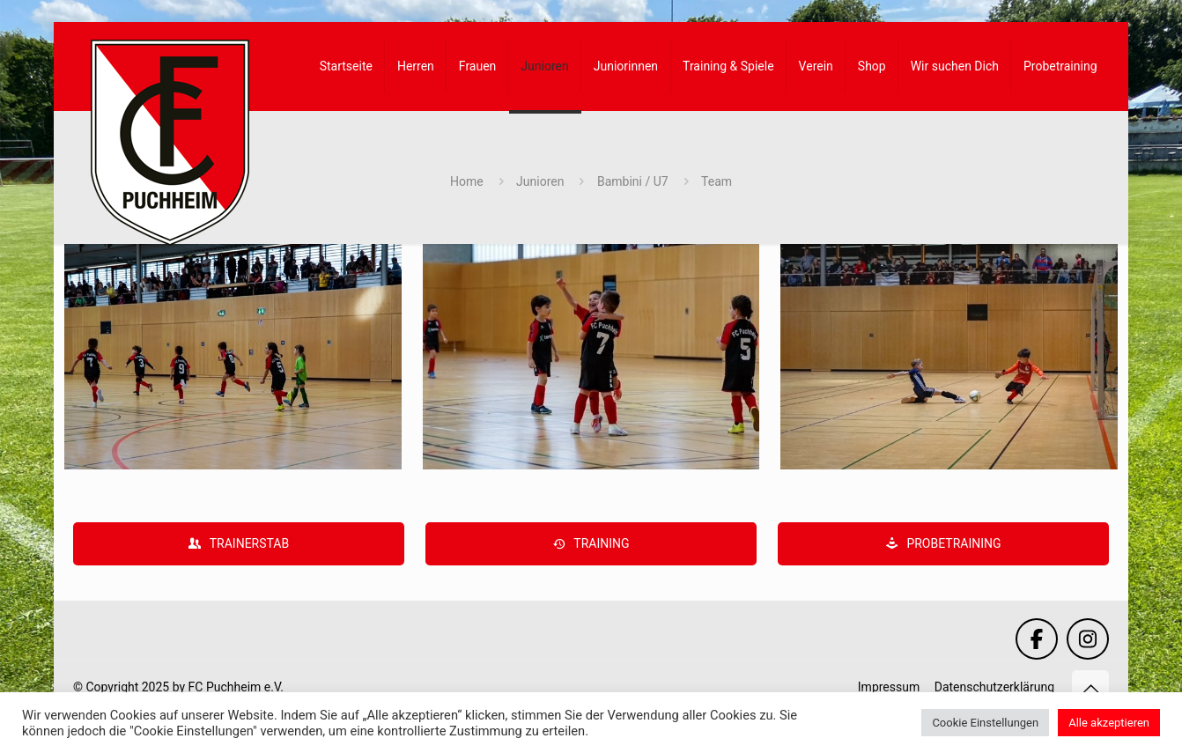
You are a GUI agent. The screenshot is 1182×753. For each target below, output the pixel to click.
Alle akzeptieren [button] (1108, 722)
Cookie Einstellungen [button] (985, 722)
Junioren (540, 181)
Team (716, 181)
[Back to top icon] (1090, 688)
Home (467, 181)
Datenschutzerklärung (994, 687)
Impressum (889, 687)
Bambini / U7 (633, 181)
